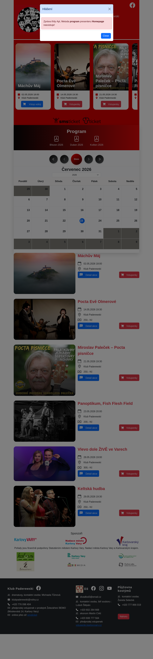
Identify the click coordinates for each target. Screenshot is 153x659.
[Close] (109, 9)
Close (106, 35)
